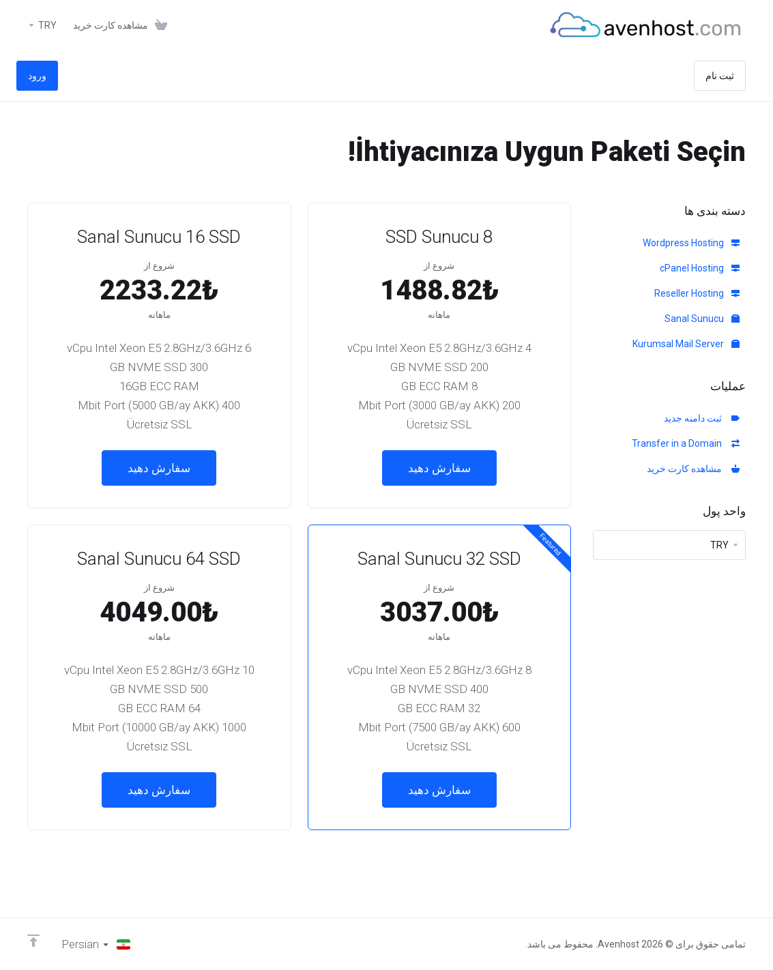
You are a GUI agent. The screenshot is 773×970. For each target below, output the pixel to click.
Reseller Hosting (697, 293)
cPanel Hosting (700, 268)
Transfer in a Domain (686, 443)
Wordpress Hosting (691, 242)
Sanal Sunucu (702, 318)
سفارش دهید (439, 468)
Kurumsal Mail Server (686, 343)
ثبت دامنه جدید (702, 418)
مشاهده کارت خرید (693, 468)
